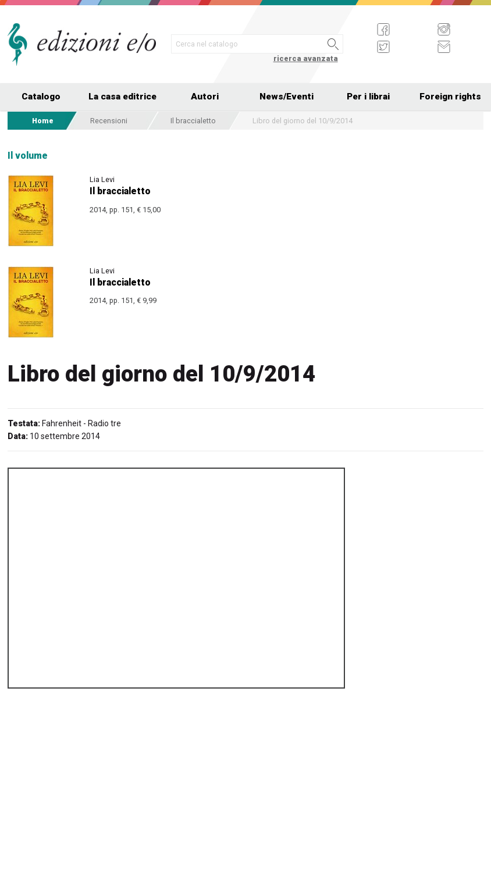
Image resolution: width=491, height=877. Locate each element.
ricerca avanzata (305, 58)
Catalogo (41, 96)
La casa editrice (122, 96)
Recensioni (108, 120)
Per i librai (368, 96)
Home (43, 120)
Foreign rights (450, 96)
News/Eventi (286, 96)
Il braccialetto (193, 120)
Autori (205, 96)
